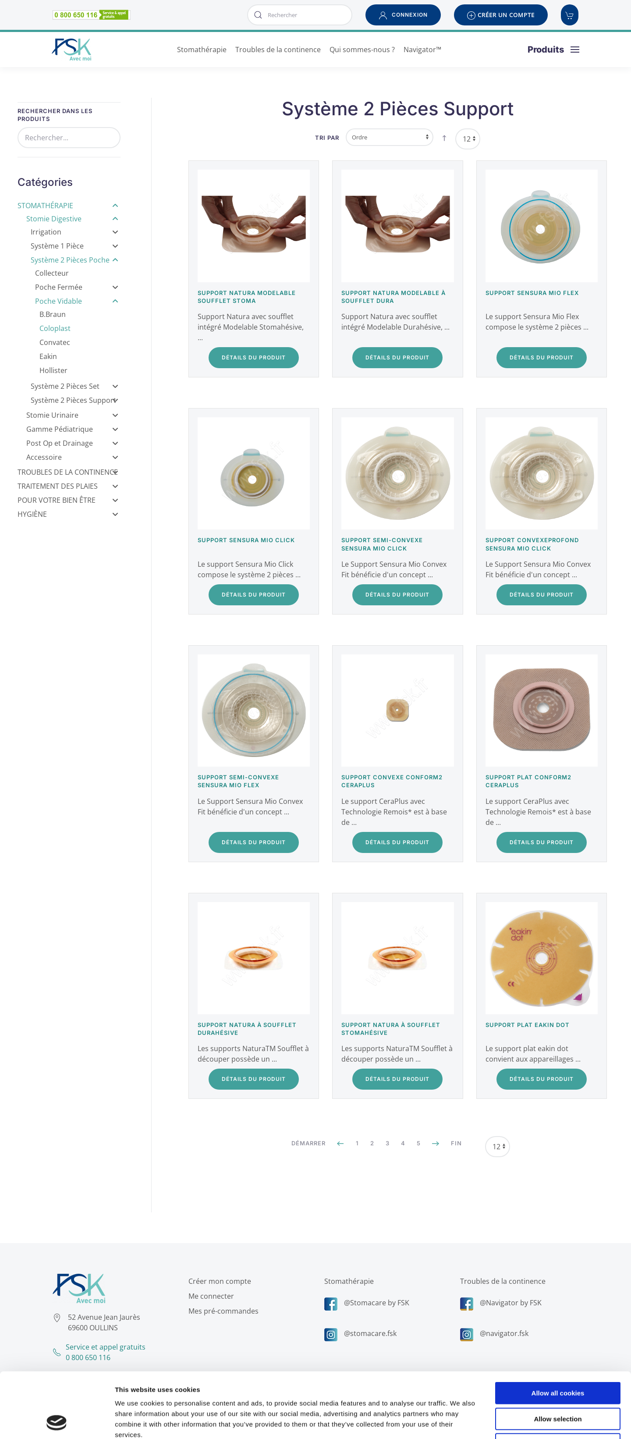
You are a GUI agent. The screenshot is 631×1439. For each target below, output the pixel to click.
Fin (456, 1143)
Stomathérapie (68, 205)
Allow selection (557, 1357)
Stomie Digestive (72, 218)
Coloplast (55, 328)
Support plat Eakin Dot (528, 1024)
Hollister (53, 370)
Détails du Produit (254, 357)
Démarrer (308, 1143)
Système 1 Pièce (74, 246)
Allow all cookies (558, 1332)
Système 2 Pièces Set (74, 386)
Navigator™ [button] (422, 49)
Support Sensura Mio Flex (532, 292)
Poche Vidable (76, 301)
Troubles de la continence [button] (278, 49)
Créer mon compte (217, 1281)
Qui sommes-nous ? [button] (362, 49)
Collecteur (52, 273)
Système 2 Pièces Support (74, 400)
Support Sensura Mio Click (246, 540)
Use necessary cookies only (558, 1383)
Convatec (54, 342)
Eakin (48, 356)
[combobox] (299, 14)
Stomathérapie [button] (202, 49)
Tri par (327, 137)
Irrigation (74, 232)
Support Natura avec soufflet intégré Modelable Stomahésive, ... (251, 327)
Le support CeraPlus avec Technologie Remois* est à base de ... (394, 811)
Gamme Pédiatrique (72, 429)
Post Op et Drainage (72, 443)
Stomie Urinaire (72, 415)
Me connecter (209, 1296)
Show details (460, 1421)
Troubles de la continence (500, 1281)
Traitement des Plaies (68, 486)
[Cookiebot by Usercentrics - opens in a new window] (56, 1421)
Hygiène (68, 514)
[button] (403, 14)
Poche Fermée (76, 287)
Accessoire (72, 457)
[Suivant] (435, 1143)
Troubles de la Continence (68, 472)
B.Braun (52, 314)
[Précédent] (340, 1143)
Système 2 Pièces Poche (74, 260)
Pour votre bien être (68, 500)
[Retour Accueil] (71, 49)
